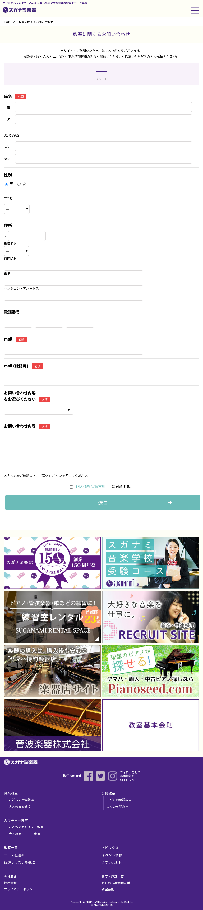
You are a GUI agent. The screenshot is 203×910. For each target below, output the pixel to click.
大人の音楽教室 (20, 806)
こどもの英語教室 (119, 799)
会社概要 (10, 876)
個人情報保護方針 (90, 486)
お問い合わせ (112, 862)
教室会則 (108, 889)
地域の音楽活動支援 (116, 882)
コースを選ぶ (14, 855)
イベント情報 (112, 855)
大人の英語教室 (117, 806)
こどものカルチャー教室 (26, 827)
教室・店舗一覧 (113, 876)
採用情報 (10, 882)
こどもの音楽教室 (21, 799)
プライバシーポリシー (20, 889)
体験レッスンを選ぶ (19, 862)
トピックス (110, 847)
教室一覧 (11, 847)
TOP (7, 22)
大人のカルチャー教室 (24, 833)
